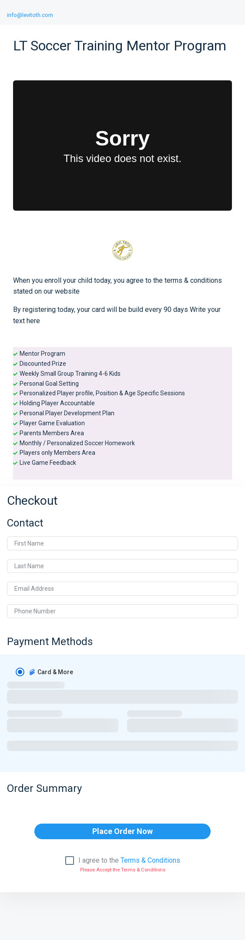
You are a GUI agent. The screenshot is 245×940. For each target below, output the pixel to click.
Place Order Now (122, 831)
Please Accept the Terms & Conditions (122, 869)
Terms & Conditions (150, 860)
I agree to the (129, 860)
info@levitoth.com (30, 15)
